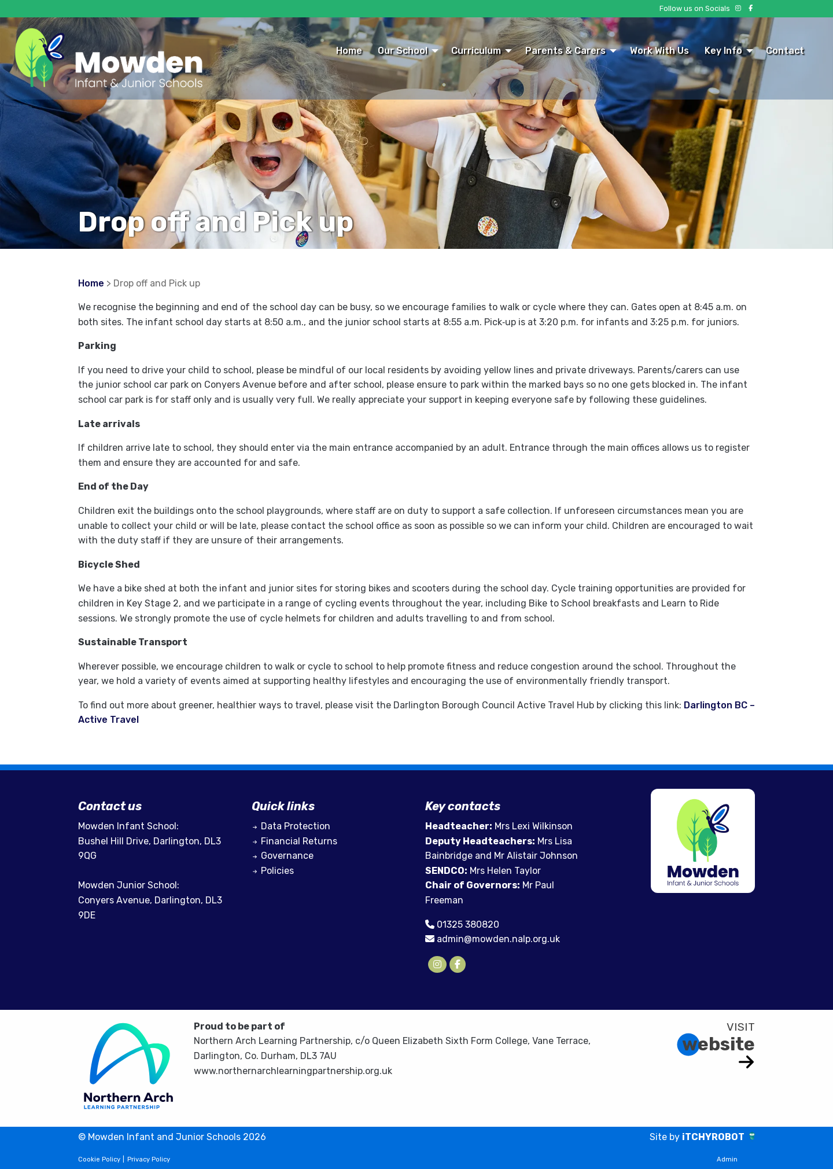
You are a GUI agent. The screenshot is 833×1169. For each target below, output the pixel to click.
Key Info (723, 50)
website (718, 1044)
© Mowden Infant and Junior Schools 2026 (172, 1136)
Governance (287, 855)
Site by (666, 1136)
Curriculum (476, 50)
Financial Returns (299, 841)
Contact (785, 50)
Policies (277, 870)
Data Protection (295, 826)
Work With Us (659, 50)
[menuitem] (348, 50)
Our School (402, 50)
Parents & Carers (565, 50)
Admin (727, 1159)
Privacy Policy (148, 1159)
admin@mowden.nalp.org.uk (498, 938)
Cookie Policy (99, 1159)
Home (349, 50)
